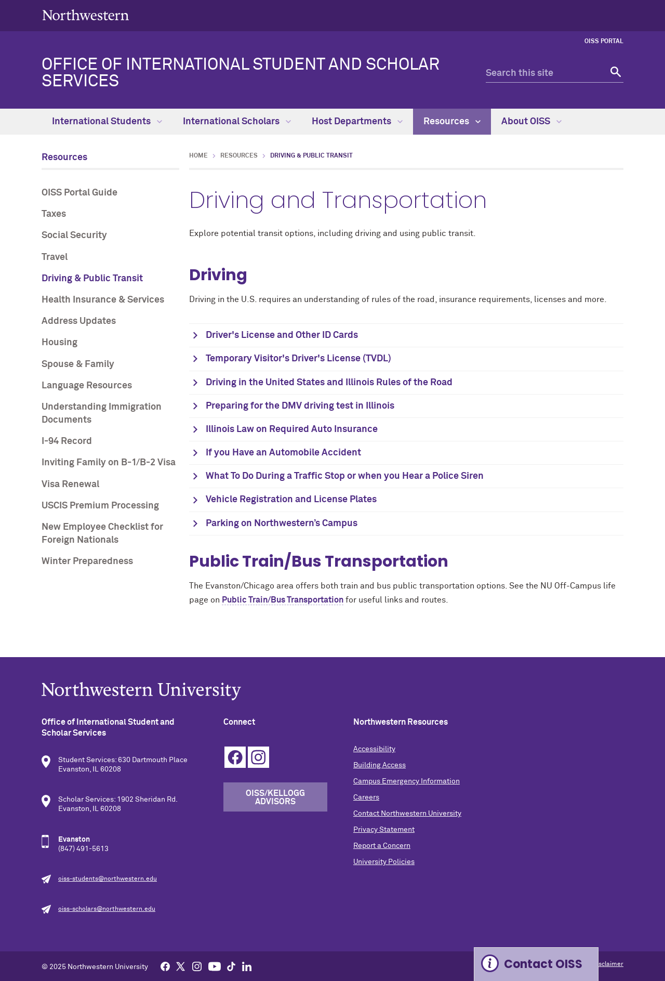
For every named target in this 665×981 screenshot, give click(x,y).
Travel (55, 257)
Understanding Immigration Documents (102, 413)
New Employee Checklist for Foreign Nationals (102, 533)
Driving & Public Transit (92, 278)
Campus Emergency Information (406, 781)
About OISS (531, 121)
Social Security (74, 235)
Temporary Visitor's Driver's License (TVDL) (298, 358)
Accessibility (374, 749)
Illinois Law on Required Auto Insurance (292, 429)
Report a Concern (381, 845)
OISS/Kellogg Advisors (275, 797)
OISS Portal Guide (79, 193)
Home (198, 156)
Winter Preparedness (87, 561)
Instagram (258, 757)
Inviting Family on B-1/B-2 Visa (109, 462)
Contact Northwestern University (407, 813)
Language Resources (87, 385)
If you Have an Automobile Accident (283, 452)
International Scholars (237, 121)
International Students (107, 121)
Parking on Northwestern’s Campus (283, 523)
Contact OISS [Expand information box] (543, 964)
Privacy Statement (384, 829)
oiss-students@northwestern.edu (107, 879)
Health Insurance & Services (103, 300)
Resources (452, 121)
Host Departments (357, 121)
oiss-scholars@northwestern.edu (106, 909)
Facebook (235, 757)
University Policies (384, 862)
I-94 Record (67, 441)
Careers (366, 797)
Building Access (379, 765)
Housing (59, 342)
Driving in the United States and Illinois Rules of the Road (329, 382)
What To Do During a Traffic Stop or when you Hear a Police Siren (346, 476)
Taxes (54, 214)
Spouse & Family (78, 364)
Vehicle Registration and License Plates (292, 499)
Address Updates (79, 321)
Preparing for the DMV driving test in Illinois (300, 406)
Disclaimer (608, 964)
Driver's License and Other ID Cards (282, 335)
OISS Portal (603, 41)
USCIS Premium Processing (100, 506)
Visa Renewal (70, 484)
